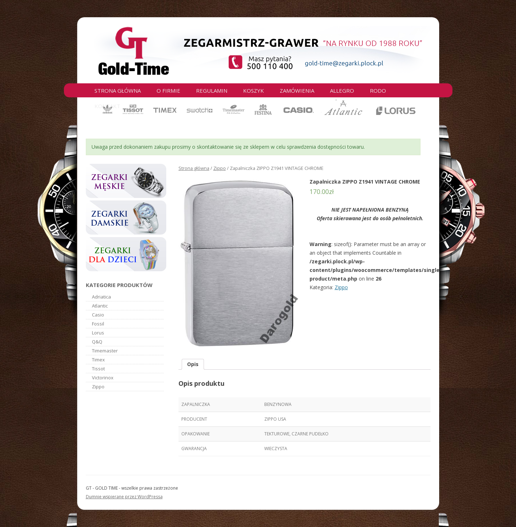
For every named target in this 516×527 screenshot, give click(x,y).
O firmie (168, 90)
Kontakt (107, 106)
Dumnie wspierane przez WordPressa (124, 497)
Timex (98, 359)
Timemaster (105, 350)
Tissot (98, 368)
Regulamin (211, 90)
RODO (378, 90)
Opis (193, 364)
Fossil (98, 323)
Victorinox (102, 377)
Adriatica (101, 296)
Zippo (219, 168)
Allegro (342, 90)
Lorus (98, 332)
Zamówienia (297, 90)
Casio (98, 314)
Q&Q (97, 341)
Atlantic (100, 305)
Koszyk (253, 90)
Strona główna (117, 90)
